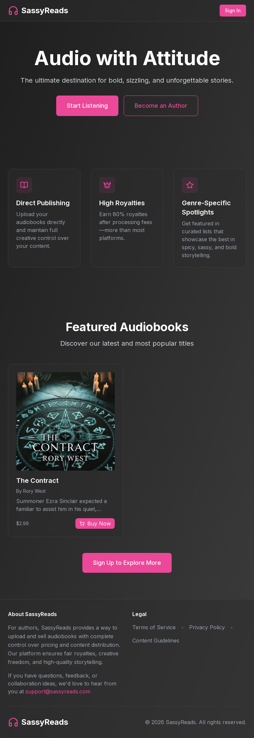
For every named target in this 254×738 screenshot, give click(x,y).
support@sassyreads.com (57, 691)
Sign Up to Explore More (127, 562)
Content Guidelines (155, 640)
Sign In (233, 10)
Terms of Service (154, 627)
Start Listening (87, 105)
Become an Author (161, 105)
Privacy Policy (207, 627)
